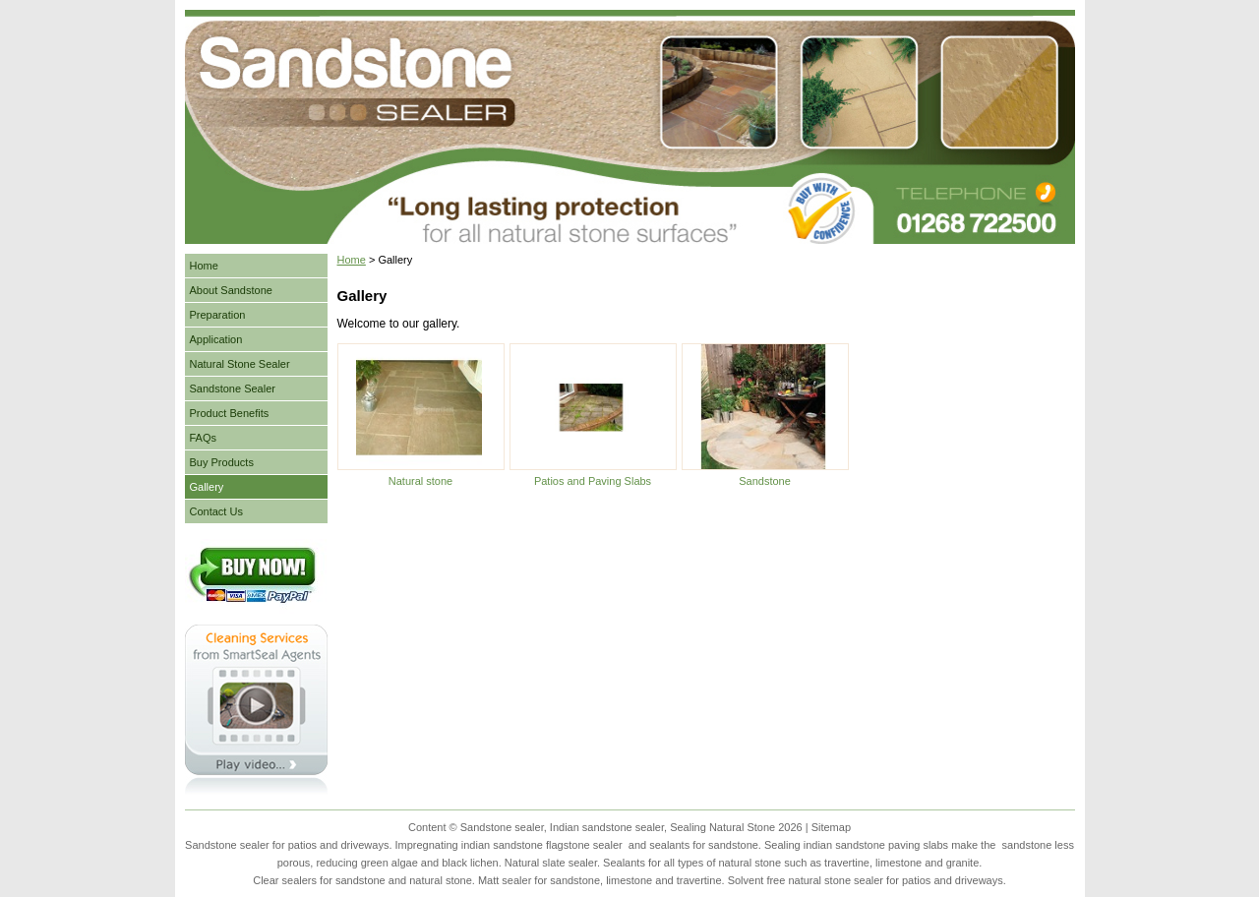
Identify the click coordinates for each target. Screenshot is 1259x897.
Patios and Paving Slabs (592, 481)
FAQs (203, 438)
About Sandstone (231, 290)
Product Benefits (230, 413)
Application (216, 339)
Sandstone (765, 481)
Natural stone (420, 481)
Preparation (218, 315)
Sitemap (831, 827)
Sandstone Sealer (232, 388)
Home (351, 260)
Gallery (207, 487)
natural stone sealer (835, 880)
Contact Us (216, 511)
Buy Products (222, 462)
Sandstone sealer (227, 845)
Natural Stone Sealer (240, 364)
